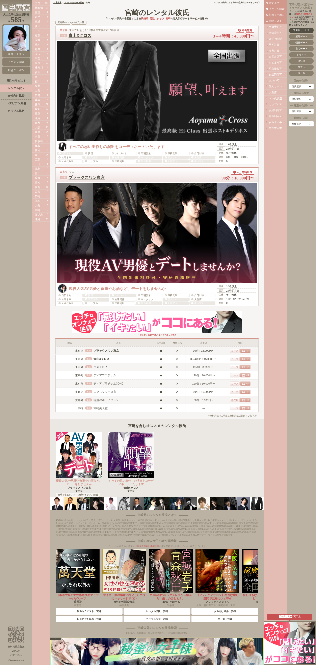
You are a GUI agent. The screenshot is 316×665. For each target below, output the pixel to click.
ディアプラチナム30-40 (108, 383)
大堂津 (223, 532)
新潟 (37, 72)
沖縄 (37, 219)
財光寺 (181, 532)
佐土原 (228, 529)
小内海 (254, 526)
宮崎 (37, 210)
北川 (98, 535)
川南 (104, 532)
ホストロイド (102, 367)
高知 (37, 182)
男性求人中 (275, 128)
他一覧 (301, 73)
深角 (70, 535)
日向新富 (77, 532)
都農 (151, 532)
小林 (63, 532)
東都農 (157, 532)
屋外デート (301, 36)
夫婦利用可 (275, 110)
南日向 (196, 532)
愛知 (37, 108)
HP (247, 350)
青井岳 (250, 529)
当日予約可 (275, 26)
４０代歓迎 (275, 98)
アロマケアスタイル (217, 601)
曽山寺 (68, 529)
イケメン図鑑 (277, 8)
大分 (37, 205)
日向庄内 (131, 532)
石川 (37, 81)
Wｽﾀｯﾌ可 (274, 80)
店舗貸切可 (275, 32)
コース (234, 350)
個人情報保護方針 (157, 633)
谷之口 (164, 532)
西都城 (123, 532)
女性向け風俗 (16, 95)
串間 (128, 529)
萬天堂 (78, 601)
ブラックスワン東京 (87, 177)
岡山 (37, 154)
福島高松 (163, 529)
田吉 (75, 529)
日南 (234, 532)
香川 (37, 173)
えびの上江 (137, 526)
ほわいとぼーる (171, 601)
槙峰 (75, 535)
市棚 (92, 535)
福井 (37, 86)
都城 (145, 532)
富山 (37, 76)
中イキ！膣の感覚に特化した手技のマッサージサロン (124, 596)
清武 (90, 532)
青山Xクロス (80, 35)
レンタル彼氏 (16, 88)
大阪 (37, 127)
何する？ (274, 2)
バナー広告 (16, 655)
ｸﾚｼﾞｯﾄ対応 (276, 38)
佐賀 (37, 191)
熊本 (37, 200)
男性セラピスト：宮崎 (89, 611)
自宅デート (301, 48)
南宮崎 (102, 529)
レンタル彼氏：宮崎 (157, 611)
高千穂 (215, 529)
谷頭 (244, 529)
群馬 (37, 49)
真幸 (155, 526)
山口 (37, 164)
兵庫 (37, 131)
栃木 (37, 44)
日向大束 (135, 529)
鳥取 (37, 145)
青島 (221, 526)
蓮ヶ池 (81, 529)
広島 (37, 159)
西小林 (69, 532)
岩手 (37, 17)
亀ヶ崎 (118, 535)
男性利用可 (275, 116)
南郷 (170, 532)
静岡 (37, 104)
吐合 (137, 535)
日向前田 (199, 529)
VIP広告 (16, 650)
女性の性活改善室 (124, 601)
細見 (203, 526)
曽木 (132, 535)
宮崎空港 (111, 529)
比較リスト (275, 20)
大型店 (273, 92)
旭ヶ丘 (161, 526)
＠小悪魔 (57, 2)
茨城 (37, 40)
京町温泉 (147, 526)
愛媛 (37, 177)
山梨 (37, 90)
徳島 (37, 168)
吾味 (244, 532)
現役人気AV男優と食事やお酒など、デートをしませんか (79, 482)
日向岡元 (196, 526)
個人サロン (275, 86)
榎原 (175, 532)
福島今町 (154, 529)
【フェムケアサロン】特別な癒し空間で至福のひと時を (217, 596)
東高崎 (191, 529)
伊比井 (215, 532)
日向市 (189, 532)
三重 (37, 113)
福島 (37, 35)
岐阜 (37, 99)
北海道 (39, 7)
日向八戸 (63, 535)
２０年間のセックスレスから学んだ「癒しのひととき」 (171, 596)
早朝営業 (274, 44)
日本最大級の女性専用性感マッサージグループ (77, 596)
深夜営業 (274, 50)
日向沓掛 (97, 532)
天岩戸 (208, 529)
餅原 (239, 529)
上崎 (112, 535)
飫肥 (229, 532)
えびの (116, 526)
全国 (37, 3)
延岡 (189, 526)
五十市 (115, 532)
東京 (37, 63)
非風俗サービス (301, 30)
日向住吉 (89, 529)
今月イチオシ (16, 40)
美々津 (203, 532)
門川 (149, 535)
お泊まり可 (275, 62)
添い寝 (301, 60)
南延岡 (210, 526)
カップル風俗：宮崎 (157, 619)
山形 (37, 30)
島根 (37, 150)
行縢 (216, 526)
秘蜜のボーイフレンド (108, 400)
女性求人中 (275, 122)
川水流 (125, 535)
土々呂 (175, 526)
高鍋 (221, 529)
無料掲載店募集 (237, 415)
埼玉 (37, 53)
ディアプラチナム (105, 375)
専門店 (234, 400)
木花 (248, 526)
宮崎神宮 (120, 529)
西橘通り (166, 535)
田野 (109, 532)
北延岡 (168, 526)
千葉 (37, 58)
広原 (176, 529)
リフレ (301, 67)
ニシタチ (156, 535)
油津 (209, 532)
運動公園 (233, 526)
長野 (37, 95)
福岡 (37, 187)
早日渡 (143, 535)
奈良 (37, 136)
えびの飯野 (125, 526)
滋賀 (37, 118)
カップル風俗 (16, 111)
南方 (96, 529)
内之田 (81, 535)
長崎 (37, 196)
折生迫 (241, 526)
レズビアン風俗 (16, 103)
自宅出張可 (275, 56)
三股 (234, 529)
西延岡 (183, 526)
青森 (37, 12)
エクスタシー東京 (105, 391)
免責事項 (141, 633)
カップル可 (275, 104)
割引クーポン (277, 14)
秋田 (37, 26)
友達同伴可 (275, 74)
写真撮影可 (275, 68)
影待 (239, 532)
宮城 (37, 21)
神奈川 (39, 67)
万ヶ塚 (139, 532)
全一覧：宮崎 (225, 619)
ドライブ (301, 54)
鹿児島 (39, 214)
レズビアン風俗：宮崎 (89, 619)
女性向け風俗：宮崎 (225, 611)
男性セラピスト (16, 80)
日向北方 (144, 529)
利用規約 (130, 633)
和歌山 (39, 141)
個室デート (301, 42)
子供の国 (60, 529)
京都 (37, 122)
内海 (226, 526)
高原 (170, 529)
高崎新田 (183, 529)
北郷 (87, 535)
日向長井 (105, 535)
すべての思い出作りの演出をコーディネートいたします (131, 482)
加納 (85, 532)
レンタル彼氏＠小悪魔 (74, 2)
